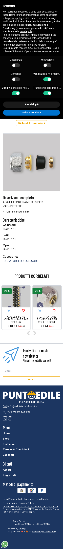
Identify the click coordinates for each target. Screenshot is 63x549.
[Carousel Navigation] (31, 334)
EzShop (22, 528)
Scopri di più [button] (31, 104)
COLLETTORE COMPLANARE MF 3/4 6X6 (16, 319)
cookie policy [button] (26, 31)
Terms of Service (20, 511)
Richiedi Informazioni (31, 123)
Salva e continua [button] (31, 112)
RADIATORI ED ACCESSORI (20, 261)
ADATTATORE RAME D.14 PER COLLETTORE (47, 319)
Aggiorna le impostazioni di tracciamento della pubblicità (30, 506)
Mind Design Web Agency (44, 531)
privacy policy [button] (15, 18)
